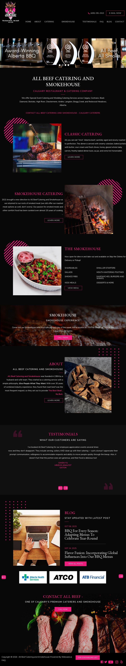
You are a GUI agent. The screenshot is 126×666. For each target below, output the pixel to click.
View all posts (75, 564)
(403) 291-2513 (97, 13)
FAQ (102, 22)
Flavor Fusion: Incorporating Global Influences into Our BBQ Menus (91, 554)
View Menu (73, 288)
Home (28, 22)
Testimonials (90, 22)
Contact (119, 22)
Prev (60, 488)
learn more (74, 157)
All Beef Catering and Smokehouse (34, 657)
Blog (109, 22)
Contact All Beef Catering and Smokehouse (51, 113)
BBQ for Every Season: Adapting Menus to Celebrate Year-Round (81, 534)
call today (63, 337)
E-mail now (115, 13)
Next (65, 488)
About (37, 22)
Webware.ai (67, 657)
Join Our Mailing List (88, 658)
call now (63, 609)
